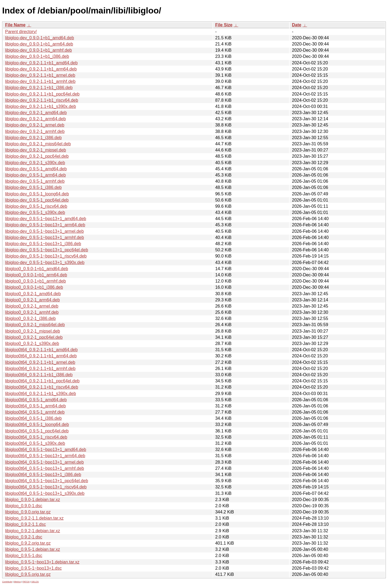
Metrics (17, 581)
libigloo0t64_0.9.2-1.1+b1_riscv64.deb (41, 387)
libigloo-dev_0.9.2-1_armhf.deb (35, 131)
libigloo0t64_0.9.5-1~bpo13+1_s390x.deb (44, 493)
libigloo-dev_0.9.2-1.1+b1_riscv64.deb (41, 100)
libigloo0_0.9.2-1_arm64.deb (32, 300)
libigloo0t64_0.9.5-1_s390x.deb (35, 443)
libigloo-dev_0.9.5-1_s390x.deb (35, 212)
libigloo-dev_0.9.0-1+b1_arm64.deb (39, 44)
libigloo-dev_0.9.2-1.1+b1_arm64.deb (41, 69)
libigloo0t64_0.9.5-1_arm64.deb (35, 406)
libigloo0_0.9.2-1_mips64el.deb (35, 324)
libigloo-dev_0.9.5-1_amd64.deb (36, 169)
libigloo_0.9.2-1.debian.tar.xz (32, 530)
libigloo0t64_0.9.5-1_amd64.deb (36, 399)
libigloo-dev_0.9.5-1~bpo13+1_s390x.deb (44, 262)
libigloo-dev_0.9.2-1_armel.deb (34, 125)
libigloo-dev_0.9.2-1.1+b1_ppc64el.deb (42, 94)
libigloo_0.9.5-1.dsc (23, 555)
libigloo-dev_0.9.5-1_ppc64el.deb (37, 200)
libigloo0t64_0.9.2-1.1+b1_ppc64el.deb (42, 381)
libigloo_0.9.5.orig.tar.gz (28, 574)
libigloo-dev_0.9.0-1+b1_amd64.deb (39, 38)
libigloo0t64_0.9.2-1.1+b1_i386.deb (38, 374)
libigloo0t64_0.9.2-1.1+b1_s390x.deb (40, 393)
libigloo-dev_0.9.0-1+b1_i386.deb (37, 56)
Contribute (7, 581)
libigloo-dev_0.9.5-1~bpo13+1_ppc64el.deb (46, 250)
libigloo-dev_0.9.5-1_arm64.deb (35, 175)
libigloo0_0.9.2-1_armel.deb (31, 306)
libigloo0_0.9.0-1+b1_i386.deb (34, 287)
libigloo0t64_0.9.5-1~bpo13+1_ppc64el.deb (46, 480)
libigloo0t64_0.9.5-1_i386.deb (33, 418)
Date (296, 25)
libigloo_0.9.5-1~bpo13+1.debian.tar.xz (42, 562)
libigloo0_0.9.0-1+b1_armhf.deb (35, 281)
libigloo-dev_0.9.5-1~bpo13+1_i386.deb (43, 243)
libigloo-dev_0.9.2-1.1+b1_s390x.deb (40, 106)
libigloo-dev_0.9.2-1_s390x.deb (35, 162)
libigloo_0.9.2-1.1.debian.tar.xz (34, 518)
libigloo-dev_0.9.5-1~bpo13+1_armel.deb (44, 231)
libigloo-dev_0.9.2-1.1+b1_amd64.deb (41, 63)
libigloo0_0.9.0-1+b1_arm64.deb (36, 275)
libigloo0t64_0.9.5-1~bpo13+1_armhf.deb (44, 468)
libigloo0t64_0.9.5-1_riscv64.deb (36, 437)
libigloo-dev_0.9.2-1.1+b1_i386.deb (38, 87)
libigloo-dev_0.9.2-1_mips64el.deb (38, 144)
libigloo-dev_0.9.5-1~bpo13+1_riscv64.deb (45, 256)
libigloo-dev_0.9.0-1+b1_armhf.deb (38, 50)
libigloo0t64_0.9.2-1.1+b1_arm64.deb (41, 356)
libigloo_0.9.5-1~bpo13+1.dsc (33, 568)
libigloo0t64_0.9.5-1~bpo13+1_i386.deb (43, 474)
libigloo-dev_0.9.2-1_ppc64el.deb (37, 156)
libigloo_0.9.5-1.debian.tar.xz (32, 549)
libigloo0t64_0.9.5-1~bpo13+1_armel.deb (44, 462)
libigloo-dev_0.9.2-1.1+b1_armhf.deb (40, 81)
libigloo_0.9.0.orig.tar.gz (28, 512)
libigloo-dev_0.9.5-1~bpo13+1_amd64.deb (45, 218)
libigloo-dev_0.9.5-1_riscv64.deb (36, 206)
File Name (15, 25)
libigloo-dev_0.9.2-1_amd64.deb (36, 112)
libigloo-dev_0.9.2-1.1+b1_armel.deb (40, 75)
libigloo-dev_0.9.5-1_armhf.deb (35, 181)
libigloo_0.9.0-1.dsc (23, 505)
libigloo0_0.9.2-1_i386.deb (30, 318)
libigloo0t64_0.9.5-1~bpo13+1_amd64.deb (45, 449)
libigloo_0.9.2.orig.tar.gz (28, 543)
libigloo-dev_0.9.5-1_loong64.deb (37, 194)
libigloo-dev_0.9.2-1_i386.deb (33, 137)
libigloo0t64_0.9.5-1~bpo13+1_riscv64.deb (45, 487)
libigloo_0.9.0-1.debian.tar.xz (32, 499)
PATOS (26, 581)
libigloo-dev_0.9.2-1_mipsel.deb (35, 150)
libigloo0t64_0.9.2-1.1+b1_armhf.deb (40, 368)
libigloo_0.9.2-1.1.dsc (25, 524)
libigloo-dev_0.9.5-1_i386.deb (33, 187)
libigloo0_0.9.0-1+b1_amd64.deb (36, 268)
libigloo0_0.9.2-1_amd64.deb (33, 293)
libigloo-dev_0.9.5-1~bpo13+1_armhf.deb (44, 237)
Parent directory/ (21, 31)
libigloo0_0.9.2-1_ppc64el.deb (34, 337)
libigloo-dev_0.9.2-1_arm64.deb (35, 119)
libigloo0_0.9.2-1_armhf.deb (31, 312)
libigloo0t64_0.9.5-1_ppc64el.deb (37, 431)
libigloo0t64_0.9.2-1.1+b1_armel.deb (40, 362)
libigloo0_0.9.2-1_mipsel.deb (32, 331)
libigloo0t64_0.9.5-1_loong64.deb (37, 424)
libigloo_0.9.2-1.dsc (23, 537)
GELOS (35, 581)
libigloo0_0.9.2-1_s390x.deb (32, 343)
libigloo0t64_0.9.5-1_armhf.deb (35, 412)
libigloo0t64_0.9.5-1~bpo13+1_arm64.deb (45, 455)
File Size (224, 25)
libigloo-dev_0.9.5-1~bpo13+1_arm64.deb (45, 225)
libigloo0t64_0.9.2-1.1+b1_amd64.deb (41, 349)
